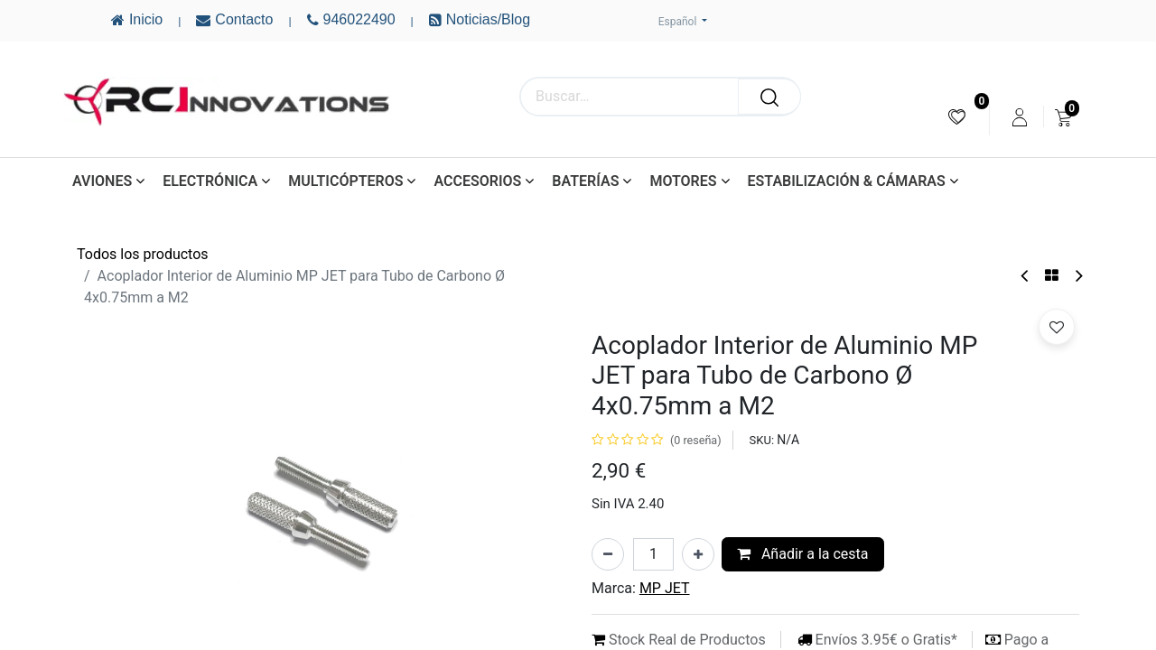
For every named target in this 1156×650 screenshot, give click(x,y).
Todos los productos (143, 254)
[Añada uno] (698, 554)
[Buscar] (769, 97)
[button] (1057, 327)
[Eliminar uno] (608, 554)
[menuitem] (957, 116)
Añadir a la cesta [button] (803, 553)
